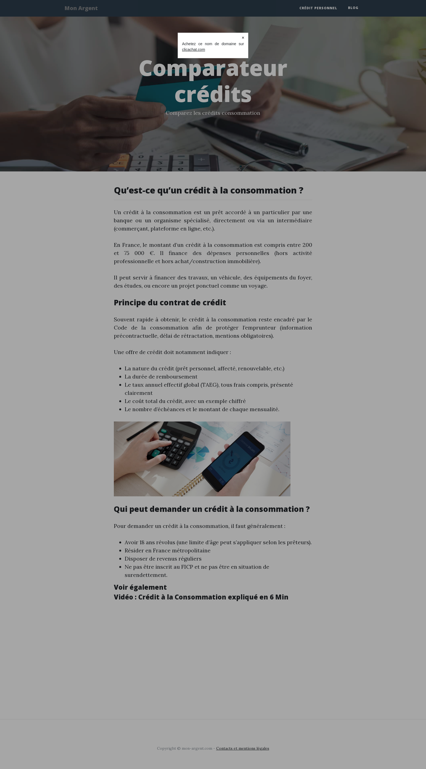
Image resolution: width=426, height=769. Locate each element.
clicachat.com (193, 49)
